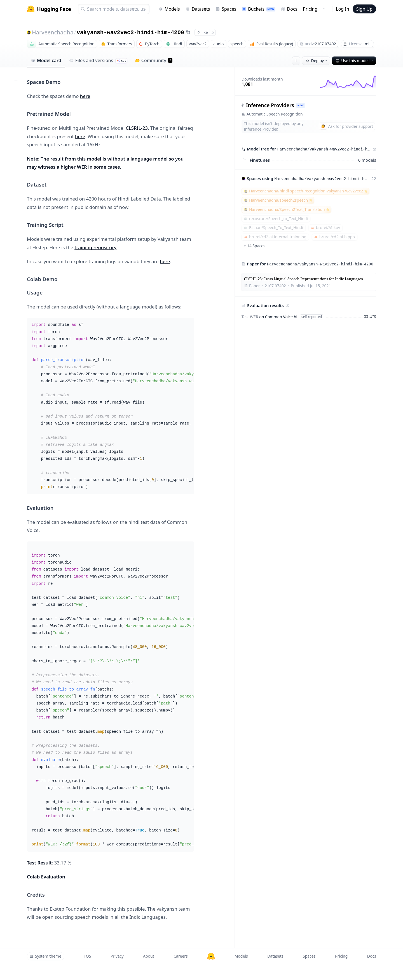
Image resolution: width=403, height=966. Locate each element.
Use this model (355, 60)
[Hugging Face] (211, 956)
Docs (289, 9)
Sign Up (364, 9)
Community (153, 60)
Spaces (225, 9)
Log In (342, 9)
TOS (87, 956)
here (85, 96)
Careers (181, 956)
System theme (45, 956)
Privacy (117, 956)
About (148, 956)
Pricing (310, 9)
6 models (367, 159)
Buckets (258, 9)
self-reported (311, 316)
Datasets (198, 9)
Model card (46, 60)
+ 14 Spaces (254, 245)
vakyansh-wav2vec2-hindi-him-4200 (130, 32)
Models (169, 9)
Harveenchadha (52, 32)
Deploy (317, 60)
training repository (95, 247)
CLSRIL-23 (137, 128)
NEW (300, 105)
